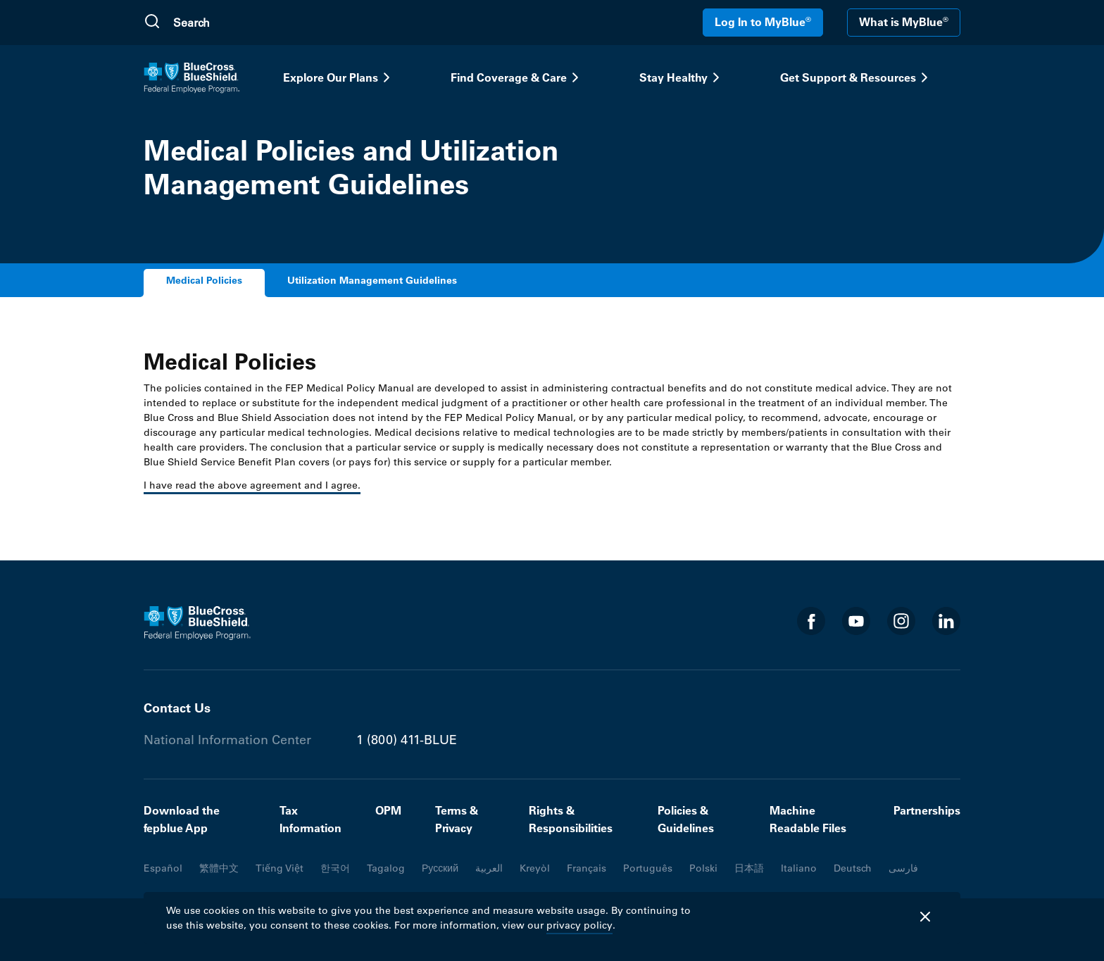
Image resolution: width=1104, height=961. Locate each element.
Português (647, 868)
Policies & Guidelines (686, 819)
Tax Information (310, 819)
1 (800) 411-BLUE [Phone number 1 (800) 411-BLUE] (406, 740)
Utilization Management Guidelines (372, 281)
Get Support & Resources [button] (856, 77)
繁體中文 (219, 868)
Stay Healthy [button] (681, 77)
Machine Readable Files (808, 819)
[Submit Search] (152, 22)
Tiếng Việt (279, 868)
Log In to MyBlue (763, 22)
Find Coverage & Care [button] (517, 77)
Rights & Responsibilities (571, 819)
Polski (703, 868)
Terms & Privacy (456, 819)
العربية (489, 868)
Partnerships (926, 810)
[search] (240, 22)
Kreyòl (535, 868)
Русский (440, 868)
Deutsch (853, 868)
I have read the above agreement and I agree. (252, 485)
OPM (388, 810)
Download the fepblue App (182, 819)
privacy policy (579, 925)
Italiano (799, 868)
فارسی (903, 868)
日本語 (749, 868)
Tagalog (386, 868)
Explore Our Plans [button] (339, 77)
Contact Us (177, 708)
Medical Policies (204, 281)
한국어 (335, 868)
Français (586, 868)
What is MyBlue (903, 22)
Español (163, 868)
